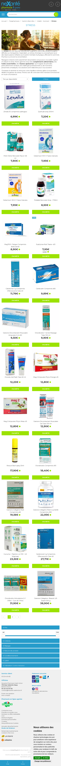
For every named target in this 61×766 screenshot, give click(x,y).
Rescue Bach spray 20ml (15, 466)
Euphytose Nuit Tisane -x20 (45, 244)
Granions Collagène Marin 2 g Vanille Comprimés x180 (45, 511)
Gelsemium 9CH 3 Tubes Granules (46, 156)
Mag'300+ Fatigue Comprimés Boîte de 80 (15, 245)
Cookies (4, 721)
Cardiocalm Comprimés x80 (46, 289)
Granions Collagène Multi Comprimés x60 (15, 511)
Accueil (4, 21)
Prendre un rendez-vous (9, 712)
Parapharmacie (14, 21)
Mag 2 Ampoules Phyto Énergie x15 (45, 377)
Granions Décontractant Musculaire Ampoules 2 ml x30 (15, 334)
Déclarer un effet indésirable (11, 714)
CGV (3, 716)
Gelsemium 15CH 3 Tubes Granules (15, 200)
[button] (15, 79)
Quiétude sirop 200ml (45, 112)
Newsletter (35, 693)
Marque (6, 646)
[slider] (3, 635)
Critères (6, 641)
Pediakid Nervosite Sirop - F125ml (45, 200)
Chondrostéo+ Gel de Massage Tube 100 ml (46, 334)
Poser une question (8, 693)
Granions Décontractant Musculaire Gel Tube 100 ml (46, 422)
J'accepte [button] (38, 758)
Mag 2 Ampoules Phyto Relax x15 (15, 421)
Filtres (45, 79)
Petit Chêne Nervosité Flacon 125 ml (15, 157)
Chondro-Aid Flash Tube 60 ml (15, 377)
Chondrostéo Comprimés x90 (45, 466)
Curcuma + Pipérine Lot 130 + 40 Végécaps (15, 555)
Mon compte (6, 695)
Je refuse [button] (46, 758)
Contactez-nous (7, 710)
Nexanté (17, 755)
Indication (13, 665)
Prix (5, 627)
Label (6, 661)
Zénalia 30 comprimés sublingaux (15, 112)
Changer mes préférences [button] (43, 761)
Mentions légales (7, 717)
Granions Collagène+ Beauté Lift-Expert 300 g (45, 599)
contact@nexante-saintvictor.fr (12, 690)
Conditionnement (10, 656)
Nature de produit (10, 651)
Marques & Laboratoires (39, 691)
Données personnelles (9, 719)
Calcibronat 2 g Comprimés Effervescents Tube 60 (45, 555)
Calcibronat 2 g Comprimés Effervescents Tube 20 (15, 290)
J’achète (15, 123)
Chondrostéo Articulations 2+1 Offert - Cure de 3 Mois (15, 599)
